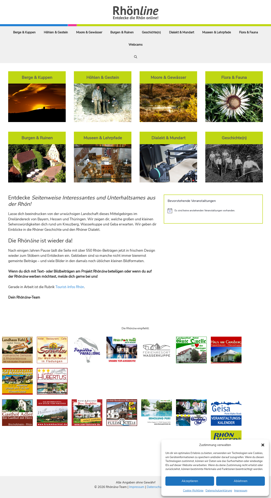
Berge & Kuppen (24, 32)
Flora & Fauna (248, 32)
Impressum (240, 490)
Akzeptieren (190, 481)
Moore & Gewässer (89, 32)
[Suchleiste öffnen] (135, 57)
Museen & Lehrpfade (216, 32)
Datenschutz (155, 487)
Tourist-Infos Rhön (69, 287)
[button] (263, 445)
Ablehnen (240, 481)
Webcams (135, 45)
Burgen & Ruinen (122, 32)
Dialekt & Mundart (181, 32)
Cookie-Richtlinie (193, 490)
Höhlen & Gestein (56, 32)
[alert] (213, 210)
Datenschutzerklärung (219, 490)
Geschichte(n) (151, 32)
